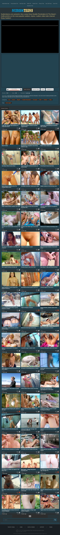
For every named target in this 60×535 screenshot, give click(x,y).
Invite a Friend (31, 527)
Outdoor (45, 99)
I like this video (7, 89)
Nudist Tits (29, 3)
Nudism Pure (35, 3)
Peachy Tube (41, 3)
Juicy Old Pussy (48, 3)
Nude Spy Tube (23, 3)
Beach (13, 99)
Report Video (36, 89)
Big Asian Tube (30, 5)
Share (42, 89)
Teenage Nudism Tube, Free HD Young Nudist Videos (34, 530)
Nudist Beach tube (5, 3)
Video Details (27, 89)
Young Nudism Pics (14, 3)
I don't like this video (20, 89)
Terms (50, 527)
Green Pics (55, 3)
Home (21, 527)
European (35, 99)
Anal (9, 99)
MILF (40, 99)
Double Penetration (26, 99)
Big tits (18, 99)
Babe (50, 99)
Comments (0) (49, 89)
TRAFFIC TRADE (11, 527)
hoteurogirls (8, 102)
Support (42, 527)
